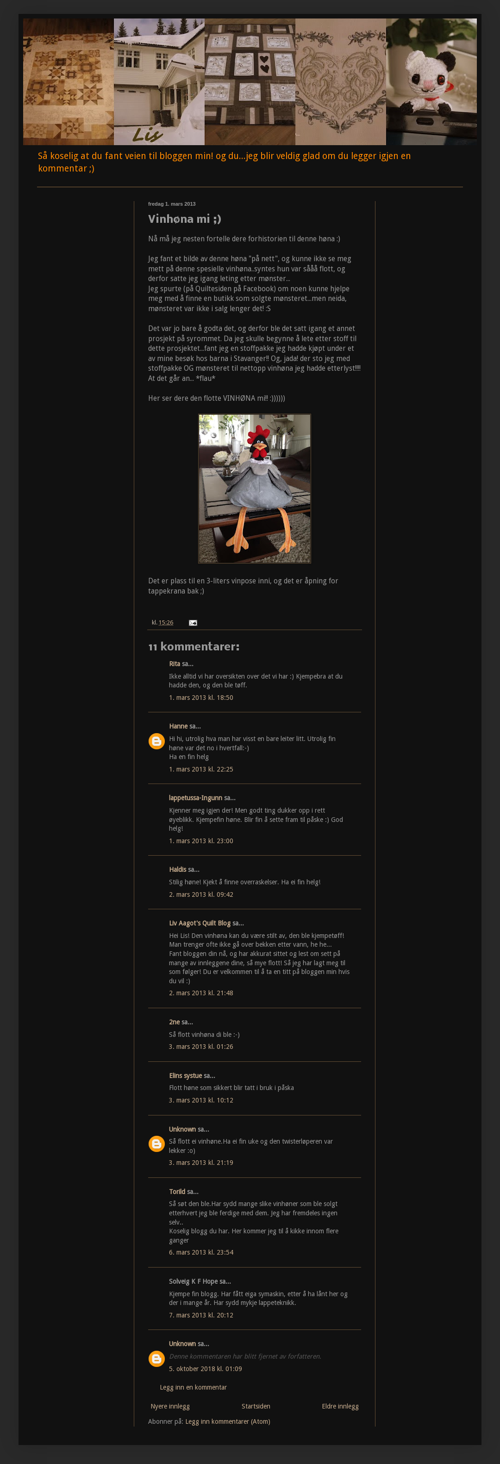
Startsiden (256, 1406)
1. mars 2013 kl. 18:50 (201, 697)
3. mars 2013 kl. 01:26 (201, 1046)
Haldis (177, 869)
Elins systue (185, 1075)
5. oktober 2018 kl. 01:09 (205, 1368)
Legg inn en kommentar (193, 1387)
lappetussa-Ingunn (195, 798)
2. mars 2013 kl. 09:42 (201, 894)
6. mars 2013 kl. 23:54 (201, 1252)
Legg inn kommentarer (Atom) (227, 1421)
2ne (174, 1022)
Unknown (182, 1129)
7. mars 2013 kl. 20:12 (201, 1315)
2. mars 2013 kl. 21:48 (201, 993)
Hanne (178, 726)
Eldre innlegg (340, 1406)
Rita (174, 664)
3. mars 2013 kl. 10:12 (201, 1100)
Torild (177, 1191)
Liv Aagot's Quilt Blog (200, 923)
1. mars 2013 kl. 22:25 (201, 769)
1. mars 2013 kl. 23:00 (201, 841)
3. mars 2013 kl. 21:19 (201, 1162)
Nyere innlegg (170, 1406)
